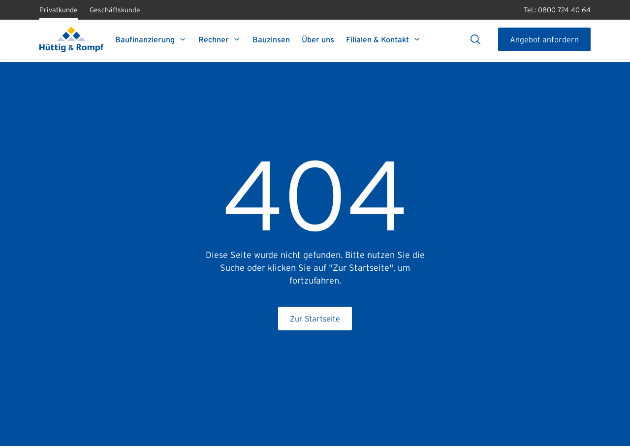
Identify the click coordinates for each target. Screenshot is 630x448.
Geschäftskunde (115, 13)
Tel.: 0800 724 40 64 (557, 10)
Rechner (219, 39)
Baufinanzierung (151, 39)
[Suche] (475, 39)
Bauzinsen (271, 39)
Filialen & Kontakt (383, 39)
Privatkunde (58, 13)
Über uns (318, 39)
